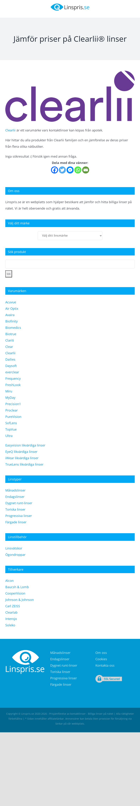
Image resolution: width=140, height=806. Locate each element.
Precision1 (13, 404)
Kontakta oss (105, 665)
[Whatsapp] (77, 169)
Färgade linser (15, 522)
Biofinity (11, 321)
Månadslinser (15, 490)
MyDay (10, 397)
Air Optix (11, 308)
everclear (12, 372)
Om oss (101, 653)
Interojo (11, 619)
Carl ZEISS (12, 606)
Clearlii (10, 130)
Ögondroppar (15, 554)
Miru (8, 391)
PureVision (13, 416)
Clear (9, 347)
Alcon (9, 580)
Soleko (10, 625)
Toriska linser (15, 509)
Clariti (9, 340)
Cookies (101, 659)
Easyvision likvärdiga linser (25, 445)
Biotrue (10, 334)
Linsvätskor (13, 548)
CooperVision (15, 593)
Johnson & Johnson (19, 600)
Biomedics (13, 327)
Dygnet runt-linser (18, 503)
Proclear (11, 410)
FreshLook (13, 385)
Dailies (10, 359)
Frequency (13, 378)
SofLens (11, 423)
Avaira (10, 315)
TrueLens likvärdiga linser (24, 464)
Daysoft (11, 366)
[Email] (85, 169)
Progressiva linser (18, 516)
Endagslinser (14, 497)
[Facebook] (54, 169)
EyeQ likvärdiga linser (21, 451)
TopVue (11, 429)
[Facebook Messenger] (70, 169)
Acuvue (10, 302)
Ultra (9, 436)
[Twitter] (62, 169)
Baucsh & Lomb (17, 587)
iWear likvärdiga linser (21, 458)
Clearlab (11, 612)
